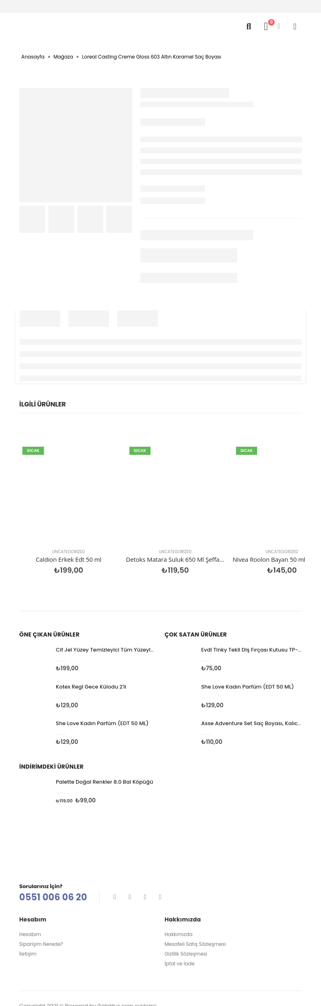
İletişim (27, 920)
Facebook (115, 863)
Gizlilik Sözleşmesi (186, 920)
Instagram (145, 863)
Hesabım (30, 901)
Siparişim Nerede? (41, 911)
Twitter (130, 863)
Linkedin (160, 863)
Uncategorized (51, 518)
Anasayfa (32, 56)
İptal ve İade (180, 930)
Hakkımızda (179, 901)
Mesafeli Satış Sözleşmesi (195, 911)
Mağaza (63, 56)
